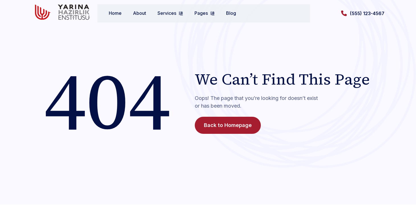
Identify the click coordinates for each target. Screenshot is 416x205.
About (133, 13)
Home (109, 13)
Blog (225, 13)
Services (164, 13)
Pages (199, 13)
